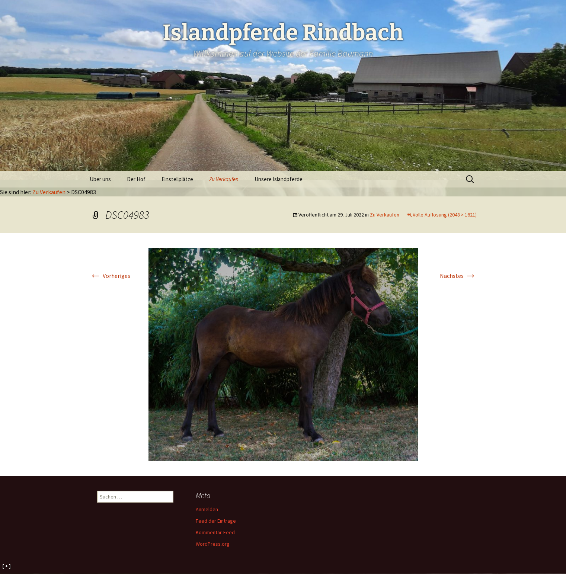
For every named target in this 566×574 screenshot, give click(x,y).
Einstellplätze (177, 179)
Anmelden (207, 509)
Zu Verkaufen (224, 179)
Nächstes (458, 275)
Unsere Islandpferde (279, 179)
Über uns (100, 179)
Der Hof (136, 179)
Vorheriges (110, 275)
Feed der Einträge (216, 520)
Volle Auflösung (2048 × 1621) (445, 214)
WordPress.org (213, 544)
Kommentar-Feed (215, 532)
